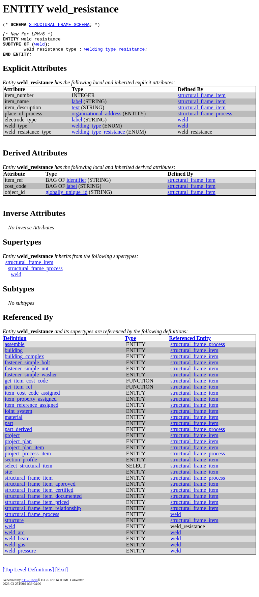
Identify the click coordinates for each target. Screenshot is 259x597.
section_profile (21, 465)
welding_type (86, 132)
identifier (76, 186)
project (12, 441)
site (8, 478)
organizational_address (96, 119)
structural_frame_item (202, 101)
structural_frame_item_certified (39, 496)
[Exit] (61, 575)
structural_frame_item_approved (40, 490)
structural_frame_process (205, 119)
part (9, 429)
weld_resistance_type (50, 54)
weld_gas (15, 550)
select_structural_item (28, 472)
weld (39, 48)
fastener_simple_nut (27, 374)
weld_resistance (41, 42)
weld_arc (15, 538)
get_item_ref (18, 393)
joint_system (18, 417)
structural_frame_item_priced (37, 508)
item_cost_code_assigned (32, 399)
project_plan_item (24, 453)
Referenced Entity (190, 344)
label (77, 107)
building (14, 356)
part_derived (18, 435)
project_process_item (28, 459)
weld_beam (17, 544)
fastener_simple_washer (31, 380)
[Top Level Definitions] (28, 575)
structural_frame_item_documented (43, 502)
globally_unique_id (66, 198)
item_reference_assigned (31, 411)
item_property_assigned (31, 405)
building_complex (24, 362)
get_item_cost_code (26, 387)
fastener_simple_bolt (27, 368)
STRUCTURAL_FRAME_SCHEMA (59, 25)
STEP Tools (29, 586)
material (13, 423)
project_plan (18, 447)
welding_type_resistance (114, 54)
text (76, 113)
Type (130, 344)
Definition (14, 344)
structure (14, 526)
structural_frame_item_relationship (43, 514)
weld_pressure (20, 557)
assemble (15, 350)
